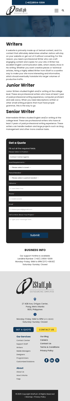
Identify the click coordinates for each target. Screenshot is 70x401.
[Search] (63, 10)
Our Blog (44, 336)
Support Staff (22, 344)
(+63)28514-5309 (35, 2)
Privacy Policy (46, 350)
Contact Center (23, 340)
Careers (44, 340)
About (20, 368)
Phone (12, 194)
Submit (35, 235)
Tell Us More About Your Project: (22, 215)
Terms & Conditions (49, 347)
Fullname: (13, 183)
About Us (20, 372)
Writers (20, 347)
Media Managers (23, 351)
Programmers (22, 358)
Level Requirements (17, 162)
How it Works (22, 375)
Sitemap (29, 397)
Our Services (24, 336)
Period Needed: (15, 173)
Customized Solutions (25, 361)
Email (11, 204)
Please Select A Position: (19, 152)
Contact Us (45, 343)
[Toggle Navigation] (56, 10)
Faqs (18, 379)
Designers (21, 354)
